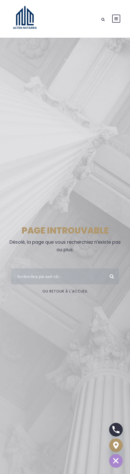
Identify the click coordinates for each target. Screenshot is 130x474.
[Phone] (116, 429)
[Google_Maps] (116, 445)
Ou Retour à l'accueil (65, 291)
